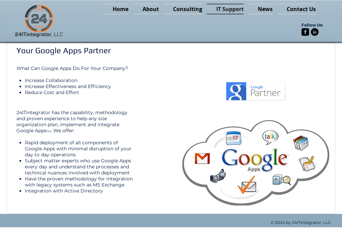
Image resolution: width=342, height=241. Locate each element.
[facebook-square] (305, 32)
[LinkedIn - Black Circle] (315, 32)
